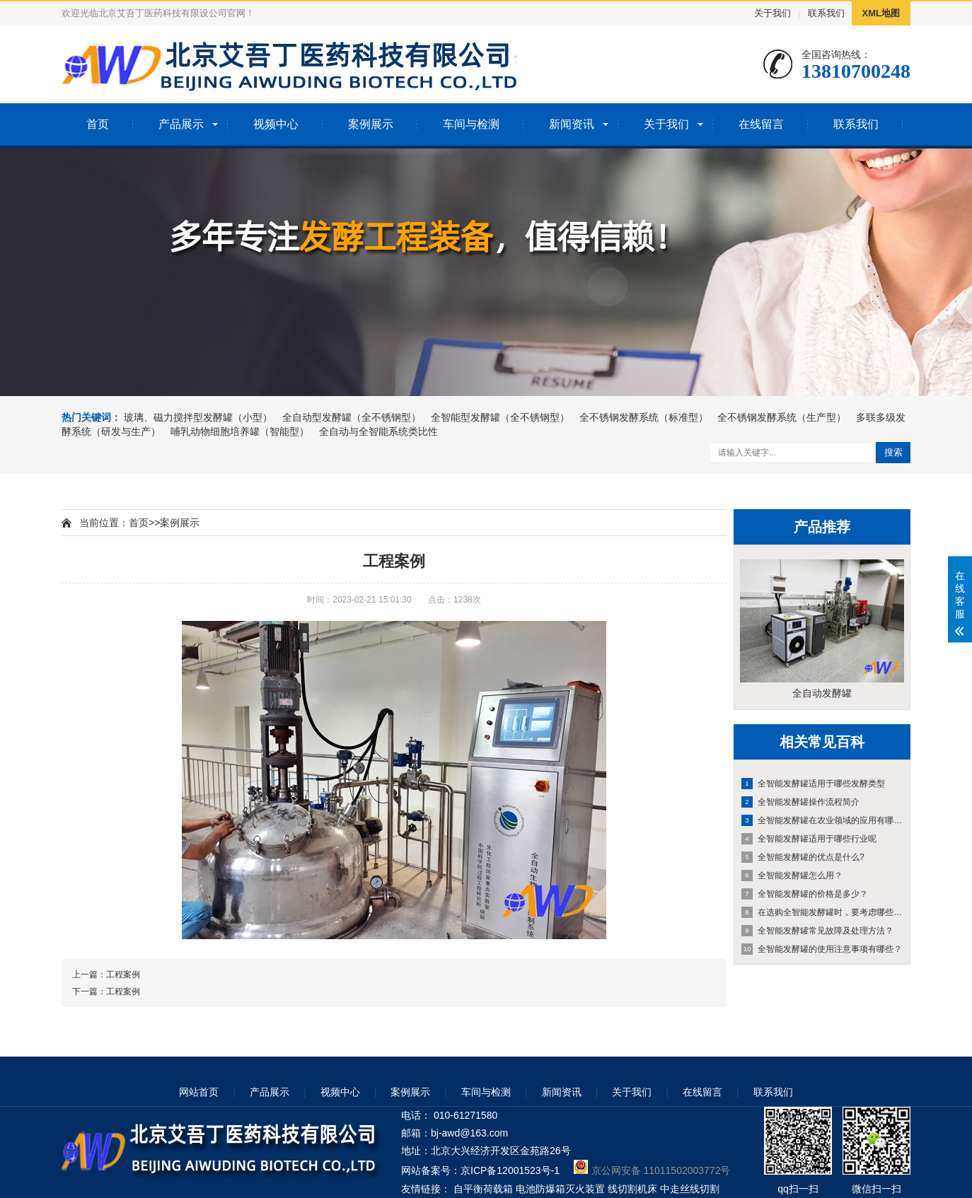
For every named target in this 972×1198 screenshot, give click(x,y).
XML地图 (881, 13)
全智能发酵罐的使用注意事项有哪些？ (821, 949)
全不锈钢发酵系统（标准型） (643, 417)
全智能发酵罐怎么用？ (792, 875)
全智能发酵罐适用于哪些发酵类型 (813, 783)
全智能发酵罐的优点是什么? (802, 857)
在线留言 (761, 124)
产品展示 (181, 124)
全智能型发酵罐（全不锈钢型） (500, 417)
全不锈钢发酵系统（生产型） (781, 417)
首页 (97, 124)
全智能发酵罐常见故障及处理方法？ (817, 930)
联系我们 (826, 13)
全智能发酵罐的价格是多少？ (804, 894)
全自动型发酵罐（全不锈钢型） (351, 417)
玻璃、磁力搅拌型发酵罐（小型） (198, 417)
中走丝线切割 (689, 1188)
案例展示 (370, 124)
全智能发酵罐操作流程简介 (800, 802)
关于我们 (772, 13)
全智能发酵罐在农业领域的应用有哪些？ (822, 820)
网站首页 (199, 1092)
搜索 (893, 452)
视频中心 (276, 124)
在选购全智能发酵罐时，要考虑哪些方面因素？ (822, 912)
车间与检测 (471, 124)
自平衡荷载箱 (483, 1188)
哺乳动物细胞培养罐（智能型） (239, 431)
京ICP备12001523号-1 (510, 1170)
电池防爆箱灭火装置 (560, 1188)
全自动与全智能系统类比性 (378, 431)
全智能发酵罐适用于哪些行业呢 (808, 838)
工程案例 (123, 974)
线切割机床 (632, 1188)
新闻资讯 (571, 124)
